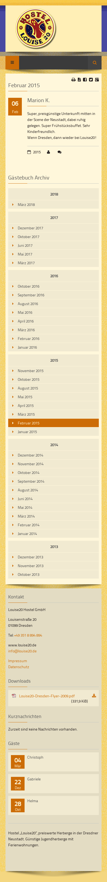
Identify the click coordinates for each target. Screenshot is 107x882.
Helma (32, 800)
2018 (54, 194)
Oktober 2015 (28, 379)
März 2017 (26, 262)
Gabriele (34, 778)
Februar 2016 (28, 338)
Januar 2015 (27, 431)
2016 (54, 275)
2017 (54, 217)
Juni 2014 (25, 498)
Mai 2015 (25, 396)
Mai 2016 (25, 312)
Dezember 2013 (30, 556)
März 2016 (26, 329)
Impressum (17, 660)
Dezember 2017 (30, 227)
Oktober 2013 (28, 574)
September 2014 (31, 481)
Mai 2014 (25, 507)
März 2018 (26, 204)
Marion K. (38, 100)
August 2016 (28, 303)
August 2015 (28, 388)
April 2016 (26, 321)
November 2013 (30, 565)
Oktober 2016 (28, 286)
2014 (54, 444)
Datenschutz (18, 666)
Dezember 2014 (30, 455)
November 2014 (30, 463)
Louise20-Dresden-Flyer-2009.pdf (53, 698)
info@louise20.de (22, 650)
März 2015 (26, 414)
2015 (54, 360)
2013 (54, 546)
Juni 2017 (25, 245)
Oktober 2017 (28, 236)
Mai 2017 (25, 254)
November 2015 (30, 370)
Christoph (35, 757)
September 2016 (31, 294)
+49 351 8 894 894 (28, 635)
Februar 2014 (28, 524)
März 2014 (26, 516)
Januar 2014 (27, 533)
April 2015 (26, 405)
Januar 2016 (27, 347)
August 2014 (28, 489)
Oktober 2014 (28, 472)
